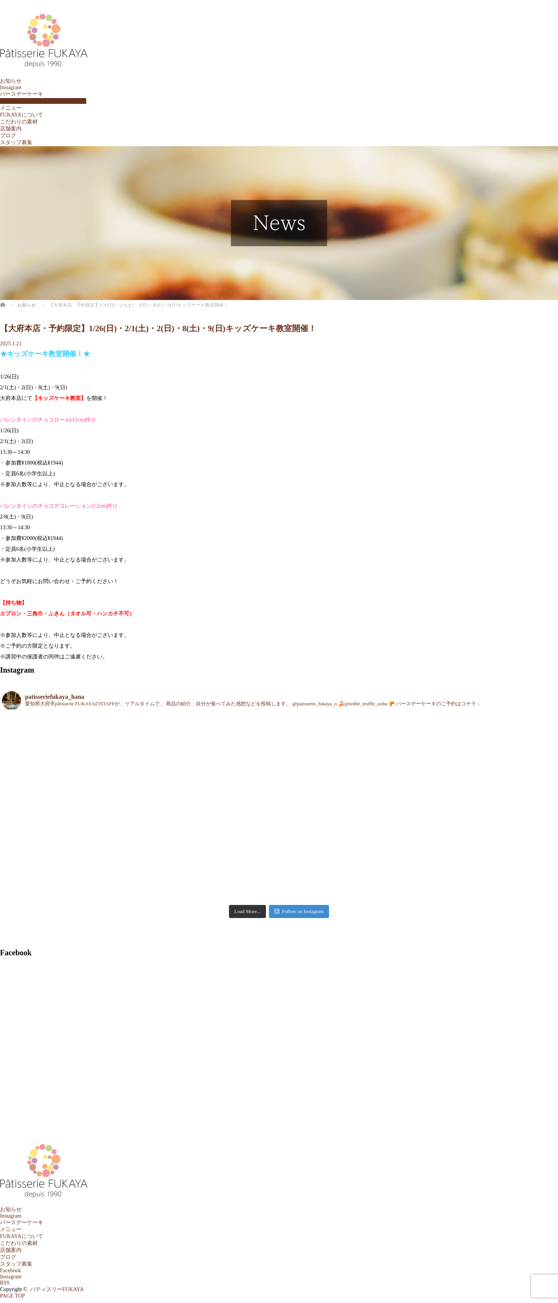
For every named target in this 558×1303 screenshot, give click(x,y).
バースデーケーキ (21, 94)
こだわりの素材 (19, 122)
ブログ (8, 135)
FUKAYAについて (21, 115)
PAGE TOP (12, 1296)
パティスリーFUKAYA (57, 1289)
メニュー (11, 108)
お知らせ (11, 81)
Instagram (11, 87)
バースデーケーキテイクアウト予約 (43, 101)
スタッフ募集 (16, 142)
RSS (5, 1283)
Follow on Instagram (299, 911)
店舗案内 (11, 129)
